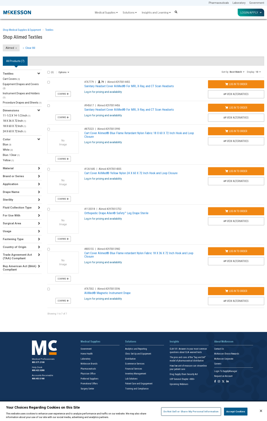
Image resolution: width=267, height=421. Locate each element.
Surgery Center (87, 388)
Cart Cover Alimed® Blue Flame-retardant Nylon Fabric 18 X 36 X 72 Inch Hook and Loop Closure (138, 254)
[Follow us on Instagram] (219, 381)
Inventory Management (135, 373)
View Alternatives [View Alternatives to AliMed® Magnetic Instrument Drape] (236, 300)
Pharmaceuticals (219, 2)
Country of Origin (14, 247)
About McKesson (223, 341)
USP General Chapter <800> (182, 379)
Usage (7, 231)
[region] (133, 411)
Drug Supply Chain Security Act (184, 374)
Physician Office (88, 373)
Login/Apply (251, 12)
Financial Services (133, 368)
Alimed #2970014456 (108, 105)
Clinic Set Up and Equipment (138, 353)
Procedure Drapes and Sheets (22, 102)
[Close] (261, 411)
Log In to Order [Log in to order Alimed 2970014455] (236, 84)
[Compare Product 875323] (48, 129)
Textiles (49, 29)
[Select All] (48, 72)
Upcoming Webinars (179, 384)
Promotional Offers (89, 383)
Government (256, 2)
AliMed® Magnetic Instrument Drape (107, 293)
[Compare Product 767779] (48, 82)
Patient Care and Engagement (138, 383)
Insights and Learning (156, 12)
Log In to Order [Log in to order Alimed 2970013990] (236, 131)
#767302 (89, 288)
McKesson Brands (89, 363)
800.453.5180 (38, 378)
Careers (217, 363)
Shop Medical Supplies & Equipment (22, 29)
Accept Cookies (235, 411)
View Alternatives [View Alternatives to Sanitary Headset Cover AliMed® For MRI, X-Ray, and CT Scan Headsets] (236, 94)
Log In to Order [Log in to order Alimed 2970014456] (236, 107)
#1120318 (89, 208)
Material (8, 168)
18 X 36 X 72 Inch (14, 120)
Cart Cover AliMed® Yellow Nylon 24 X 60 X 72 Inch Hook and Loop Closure (131, 173)
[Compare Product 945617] (48, 105)
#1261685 (89, 168)
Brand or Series (13, 176)
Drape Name (11, 192)
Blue (7, 144)
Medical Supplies (106, 12)
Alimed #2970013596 (108, 288)
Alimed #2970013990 (108, 128)
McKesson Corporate (223, 359)
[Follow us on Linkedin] (227, 381)
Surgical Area (12, 223)
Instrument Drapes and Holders (21, 95)
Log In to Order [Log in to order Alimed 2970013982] (236, 251)
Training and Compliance (136, 388)
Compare (63, 94)
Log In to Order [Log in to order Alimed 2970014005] (236, 171)
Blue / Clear (11, 154)
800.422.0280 (38, 370)
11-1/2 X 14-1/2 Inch (16, 115)
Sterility (8, 199)
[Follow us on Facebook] (215, 381)
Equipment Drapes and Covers (21, 86)
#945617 (89, 105)
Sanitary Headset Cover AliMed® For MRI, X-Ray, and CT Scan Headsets (129, 86)
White (8, 149)
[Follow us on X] (223, 381)
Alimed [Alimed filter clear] (10, 47)
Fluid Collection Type (17, 207)
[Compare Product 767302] (48, 289)
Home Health (87, 353)
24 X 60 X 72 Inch (14, 131)
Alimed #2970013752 (110, 208)
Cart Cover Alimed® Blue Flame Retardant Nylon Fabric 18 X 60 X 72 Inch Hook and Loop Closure (139, 134)
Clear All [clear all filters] (30, 47)
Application (10, 184)
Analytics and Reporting (136, 349)
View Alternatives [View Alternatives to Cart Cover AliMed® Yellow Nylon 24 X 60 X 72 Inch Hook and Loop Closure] (236, 181)
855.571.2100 (38, 362)
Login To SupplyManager (225, 371)
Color (7, 139)
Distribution (130, 359)
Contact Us (219, 349)
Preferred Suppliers (89, 378)
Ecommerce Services (134, 363)
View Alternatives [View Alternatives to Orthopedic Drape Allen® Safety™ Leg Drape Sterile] (236, 221)
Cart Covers (11, 78)
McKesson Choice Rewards (226, 353)
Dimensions (11, 110)
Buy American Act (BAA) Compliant (19, 268)
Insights (174, 341)
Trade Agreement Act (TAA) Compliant (17, 256)
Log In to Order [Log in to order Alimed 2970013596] (236, 291)
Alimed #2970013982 (108, 248)
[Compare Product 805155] (48, 249)
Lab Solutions (131, 378)
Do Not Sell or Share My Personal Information (191, 411)
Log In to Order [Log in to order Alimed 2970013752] (236, 211)
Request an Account (223, 376)
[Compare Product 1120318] (48, 209)
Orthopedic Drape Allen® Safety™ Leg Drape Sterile (116, 213)
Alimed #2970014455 (118, 81)
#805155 (89, 248)
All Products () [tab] (15, 61)
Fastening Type (13, 239)
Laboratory (239, 2)
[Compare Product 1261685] (48, 169)
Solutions (130, 12)
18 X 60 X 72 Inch (14, 126)
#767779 (89, 81)
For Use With (11, 215)
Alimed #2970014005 (110, 168)
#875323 (89, 128)
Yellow (8, 160)
